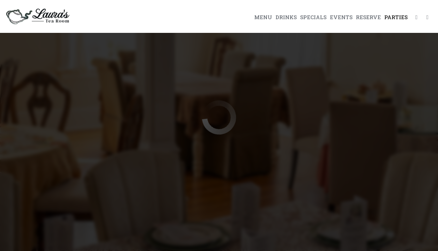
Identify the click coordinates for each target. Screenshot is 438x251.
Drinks (286, 17)
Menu (263, 17)
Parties (396, 17)
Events (341, 17)
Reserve (368, 17)
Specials (313, 17)
